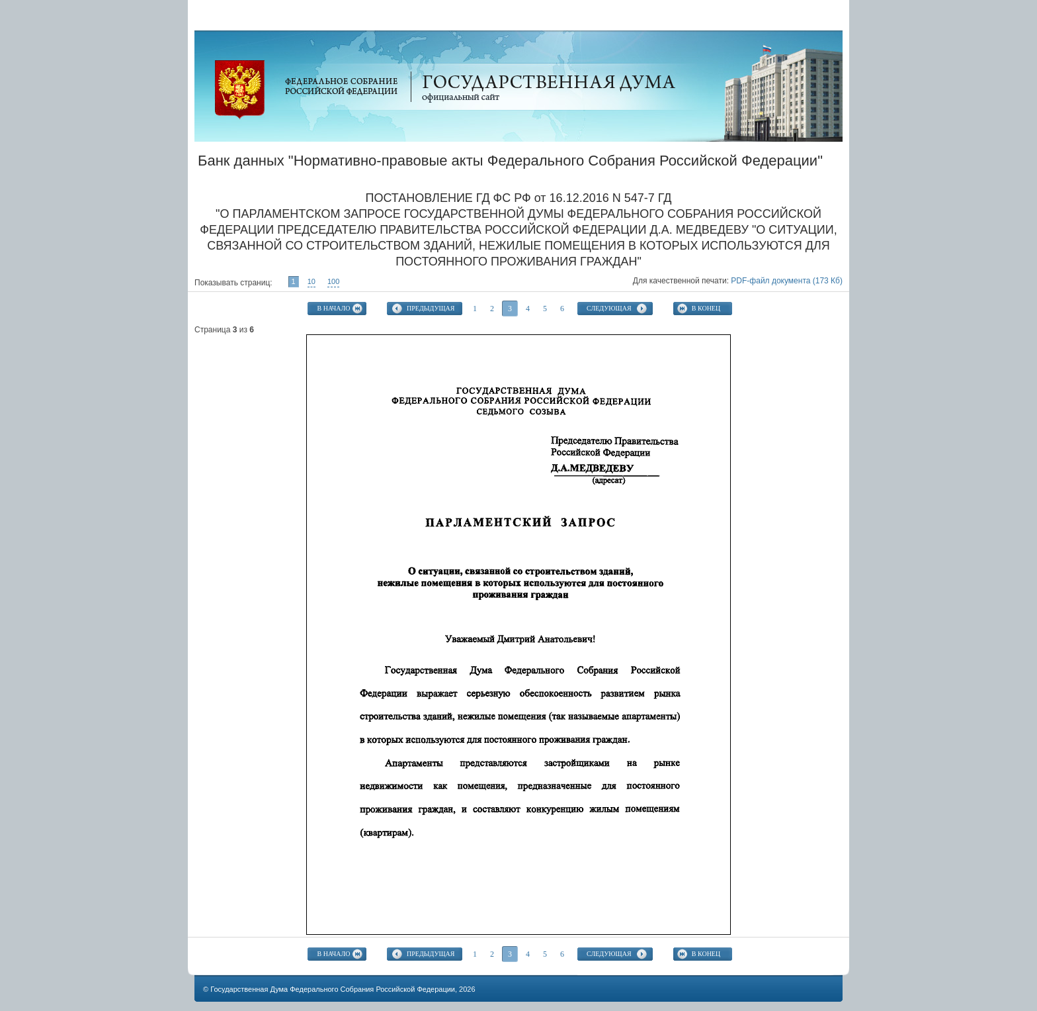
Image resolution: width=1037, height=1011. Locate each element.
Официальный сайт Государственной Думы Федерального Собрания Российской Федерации (239, 90)
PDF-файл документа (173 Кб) (787, 280)
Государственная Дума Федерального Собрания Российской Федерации (332, 989)
